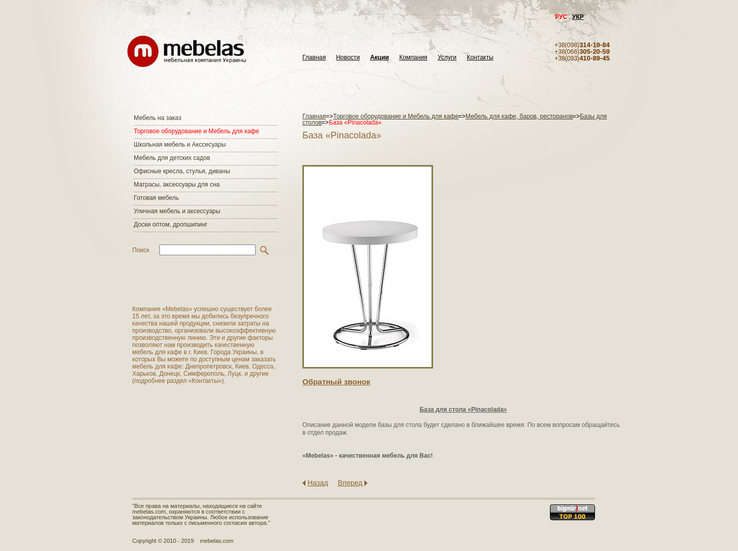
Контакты (480, 57)
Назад (318, 483)
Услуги (447, 57)
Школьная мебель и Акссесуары (180, 144)
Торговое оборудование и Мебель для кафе (196, 131)
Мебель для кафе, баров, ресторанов (519, 116)
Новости (348, 57)
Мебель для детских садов (172, 157)
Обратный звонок (336, 381)
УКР (578, 17)
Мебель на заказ (157, 117)
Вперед (350, 483)
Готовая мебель (156, 197)
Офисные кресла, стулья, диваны (182, 171)
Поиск (140, 250)
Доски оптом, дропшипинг (171, 224)
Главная (314, 57)
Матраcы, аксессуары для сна (177, 184)
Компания (413, 57)
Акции (379, 57)
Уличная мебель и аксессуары (177, 211)
